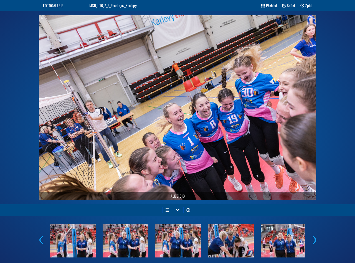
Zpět (306, 5)
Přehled (269, 5)
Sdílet (288, 5)
